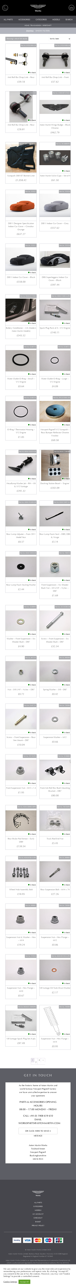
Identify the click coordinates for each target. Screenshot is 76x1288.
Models (38, 1210)
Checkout (38, 1218)
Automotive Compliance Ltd (60, 1260)
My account (38, 1214)
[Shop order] (60, 39)
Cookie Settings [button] (10, 1282)
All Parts (38, 1203)
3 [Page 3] (39, 1060)
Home (27, 25)
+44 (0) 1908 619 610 (41, 1115)
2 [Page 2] (35, 1062)
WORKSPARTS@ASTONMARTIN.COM (39, 1123)
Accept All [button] (24, 1282)
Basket (38, 1222)
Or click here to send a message (38, 1132)
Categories (38, 1206)
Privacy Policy (38, 1226)
